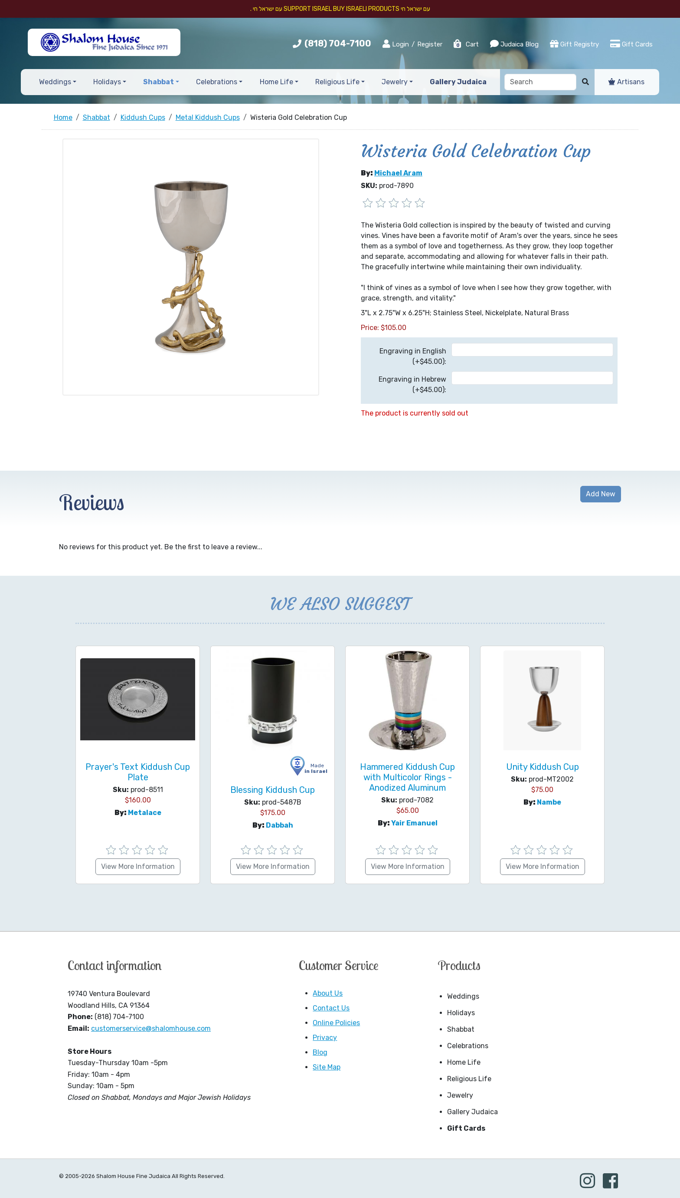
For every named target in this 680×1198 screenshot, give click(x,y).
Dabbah (279, 825)
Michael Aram (398, 173)
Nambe (549, 802)
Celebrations (467, 1046)
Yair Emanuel (414, 823)
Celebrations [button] (216, 82)
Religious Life (469, 1079)
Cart (466, 44)
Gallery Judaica (472, 1112)
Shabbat (460, 1029)
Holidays (461, 1013)
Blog (320, 1052)
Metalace (144, 813)
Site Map (326, 1067)
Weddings (463, 996)
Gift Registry (574, 44)
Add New (600, 494)
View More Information (138, 866)
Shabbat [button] (158, 82)
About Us (328, 993)
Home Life (464, 1062)
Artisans (626, 82)
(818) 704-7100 (337, 43)
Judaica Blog (514, 44)
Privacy (325, 1037)
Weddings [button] (55, 82)
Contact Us (331, 1008)
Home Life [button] (276, 82)
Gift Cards (631, 44)
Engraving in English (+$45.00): (412, 356)
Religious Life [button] (337, 82)
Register (429, 44)
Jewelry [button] (395, 82)
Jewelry (460, 1095)
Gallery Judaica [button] (458, 82)
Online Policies (336, 1023)
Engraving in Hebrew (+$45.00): (412, 384)
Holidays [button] (107, 82)
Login (395, 44)
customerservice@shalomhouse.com (151, 1028)
